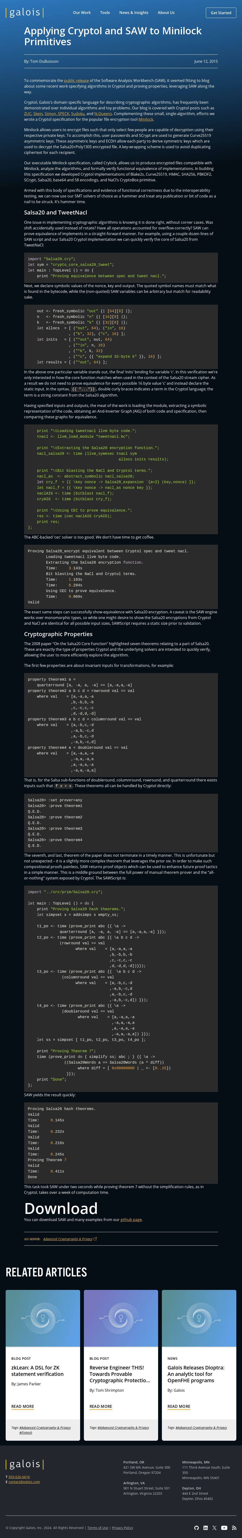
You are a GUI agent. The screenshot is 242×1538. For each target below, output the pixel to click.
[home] (24, 13)
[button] (83, 13)
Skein (38, 113)
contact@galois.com (24, 1481)
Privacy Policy (122, 1527)
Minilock (145, 119)
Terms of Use (97, 1527)
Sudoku (78, 113)
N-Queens (103, 113)
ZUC (27, 113)
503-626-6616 (19, 1476)
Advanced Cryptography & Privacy (67, 1238)
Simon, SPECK (57, 113)
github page (131, 1218)
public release (76, 80)
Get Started (221, 12)
